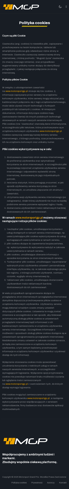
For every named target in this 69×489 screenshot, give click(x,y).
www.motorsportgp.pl (16, 91)
